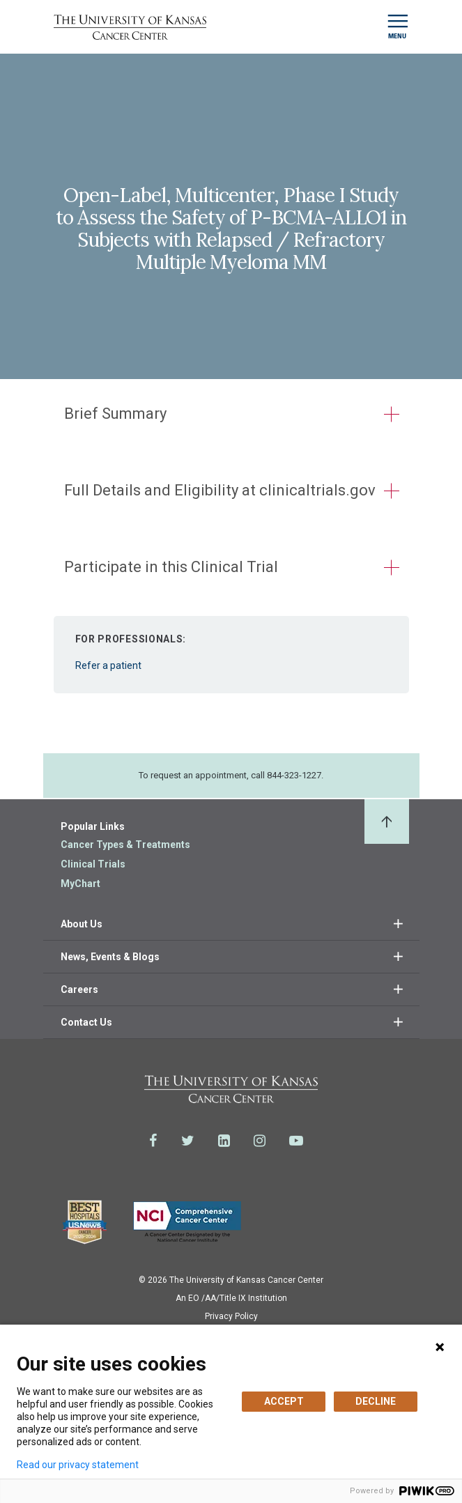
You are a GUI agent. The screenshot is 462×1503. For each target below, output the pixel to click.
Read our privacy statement (78, 1464)
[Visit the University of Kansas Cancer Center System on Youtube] (296, 1140)
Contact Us (86, 1022)
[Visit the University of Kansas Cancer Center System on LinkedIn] (224, 1140)
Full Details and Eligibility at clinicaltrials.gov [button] (220, 490)
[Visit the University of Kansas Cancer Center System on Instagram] (259, 1140)
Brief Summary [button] (115, 413)
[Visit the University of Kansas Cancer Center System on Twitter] (187, 1140)
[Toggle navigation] (397, 27)
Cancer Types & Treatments (125, 844)
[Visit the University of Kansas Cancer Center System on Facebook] (153, 1140)
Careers (79, 989)
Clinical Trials (93, 864)
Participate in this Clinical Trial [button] (171, 567)
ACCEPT (284, 1401)
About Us (81, 924)
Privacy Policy (231, 1316)
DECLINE (375, 1401)
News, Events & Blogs (110, 956)
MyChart (80, 883)
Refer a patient (231, 647)
